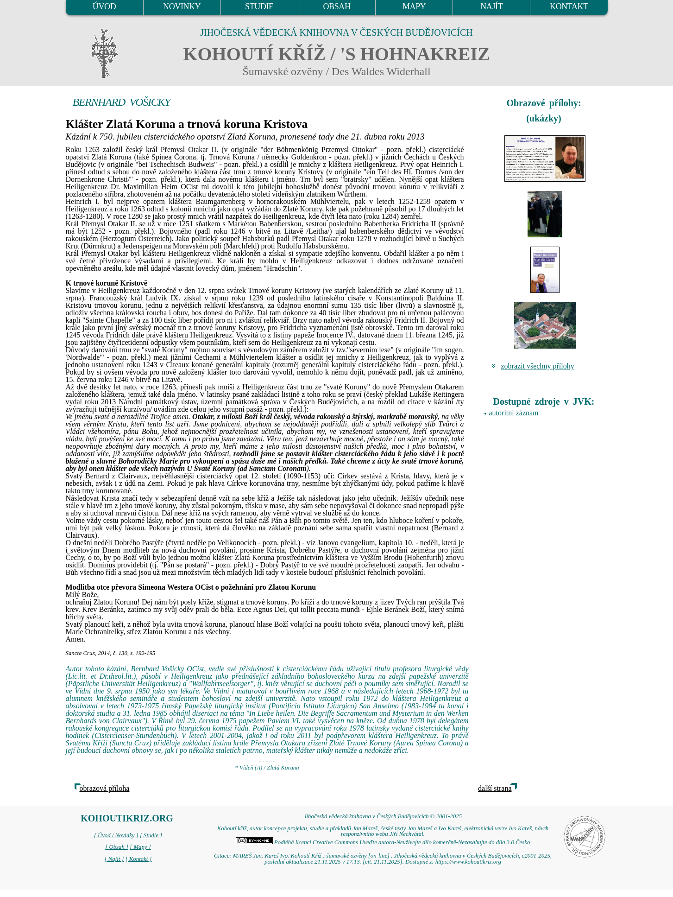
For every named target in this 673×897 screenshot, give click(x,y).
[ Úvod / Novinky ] (116, 835)
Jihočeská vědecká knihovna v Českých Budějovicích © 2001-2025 (383, 816)
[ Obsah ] (116, 847)
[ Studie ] (151, 835)
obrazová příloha (105, 788)
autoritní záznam (514, 413)
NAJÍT (491, 6)
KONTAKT (569, 6)
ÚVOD (104, 6)
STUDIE (259, 6)
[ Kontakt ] (139, 859)
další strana (494, 788)
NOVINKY (182, 6)
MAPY (414, 6)
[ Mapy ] (140, 847)
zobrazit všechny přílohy (537, 366)
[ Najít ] (114, 859)
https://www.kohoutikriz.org (468, 862)
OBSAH (336, 6)
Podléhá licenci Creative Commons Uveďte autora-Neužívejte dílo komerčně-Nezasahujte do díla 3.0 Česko (383, 842)
